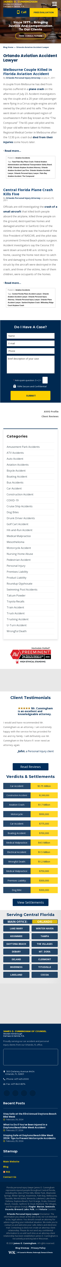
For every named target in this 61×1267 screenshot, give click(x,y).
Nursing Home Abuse (20, 553)
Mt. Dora (44, 951)
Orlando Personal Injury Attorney (23, 78)
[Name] (31, 336)
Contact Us (9, 1176)
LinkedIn (23, 1093)
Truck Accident (16, 613)
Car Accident (14, 488)
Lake (26, 1209)
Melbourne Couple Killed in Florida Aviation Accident (27, 71)
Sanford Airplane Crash (31, 302)
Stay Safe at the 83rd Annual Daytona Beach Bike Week (30, 1116)
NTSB (10, 167)
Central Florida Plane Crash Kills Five (28, 191)
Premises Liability (17, 571)
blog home (8, 47)
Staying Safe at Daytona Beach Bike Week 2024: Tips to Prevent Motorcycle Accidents (30, 1138)
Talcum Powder (16, 595)
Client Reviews (50, 416)
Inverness (16, 967)
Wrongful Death (17, 631)
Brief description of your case (31, 365)
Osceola (9, 1209)
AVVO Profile (51, 411)
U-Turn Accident (17, 625)
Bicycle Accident (16, 470)
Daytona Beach (16, 943)
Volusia (43, 1209)
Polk (32, 1209)
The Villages (45, 943)
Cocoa (45, 974)
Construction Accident (20, 494)
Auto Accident (15, 458)
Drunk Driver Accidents (21, 518)
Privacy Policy (38, 1248)
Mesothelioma (15, 542)
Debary (16, 951)
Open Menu (54, 4)
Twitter (15, 1093)
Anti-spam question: (24, 380)
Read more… (13, 151)
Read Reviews (30, 767)
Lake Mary (16, 928)
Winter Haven (45, 928)
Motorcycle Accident (19, 548)
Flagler (32, 1206)
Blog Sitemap (22, 1248)
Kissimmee (16, 936)
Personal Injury (16, 565)
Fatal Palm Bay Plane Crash (23, 162)
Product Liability (16, 577)
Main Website (11, 1161)
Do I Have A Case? (30, 327)
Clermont (44, 959)
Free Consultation (30, 36)
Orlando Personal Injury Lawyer (26, 173)
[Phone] (31, 351)
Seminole (50, 1206)
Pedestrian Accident (19, 559)
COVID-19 (13, 500)
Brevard (18, 1209)
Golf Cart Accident (17, 524)
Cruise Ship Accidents (20, 506)
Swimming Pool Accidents (22, 589)
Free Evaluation (44, 12)
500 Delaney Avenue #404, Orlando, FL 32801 (30, 1057)
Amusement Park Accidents (23, 446)
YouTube (32, 1093)
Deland (16, 959)
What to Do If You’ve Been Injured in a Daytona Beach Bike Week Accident (30, 1127)
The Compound (28, 176)
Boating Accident (17, 476)
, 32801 (19, 1072)
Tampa (45, 936)
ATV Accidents (15, 452)
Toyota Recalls (15, 601)
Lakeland (16, 974)
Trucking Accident (17, 619)
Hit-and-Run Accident (19, 530)
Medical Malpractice (19, 536)
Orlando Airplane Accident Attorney (27, 167)
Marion (40, 1206)
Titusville (44, 967)
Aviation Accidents (22, 158)
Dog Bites (13, 512)
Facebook (6, 1093)
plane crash (36, 89)
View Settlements (30, 902)
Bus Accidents (15, 482)
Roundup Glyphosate (19, 583)
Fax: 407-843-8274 (14, 1084)
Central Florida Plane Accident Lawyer (27, 294)
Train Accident (15, 607)
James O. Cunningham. (25, 1243)
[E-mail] (31, 343)
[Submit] (30, 395)
